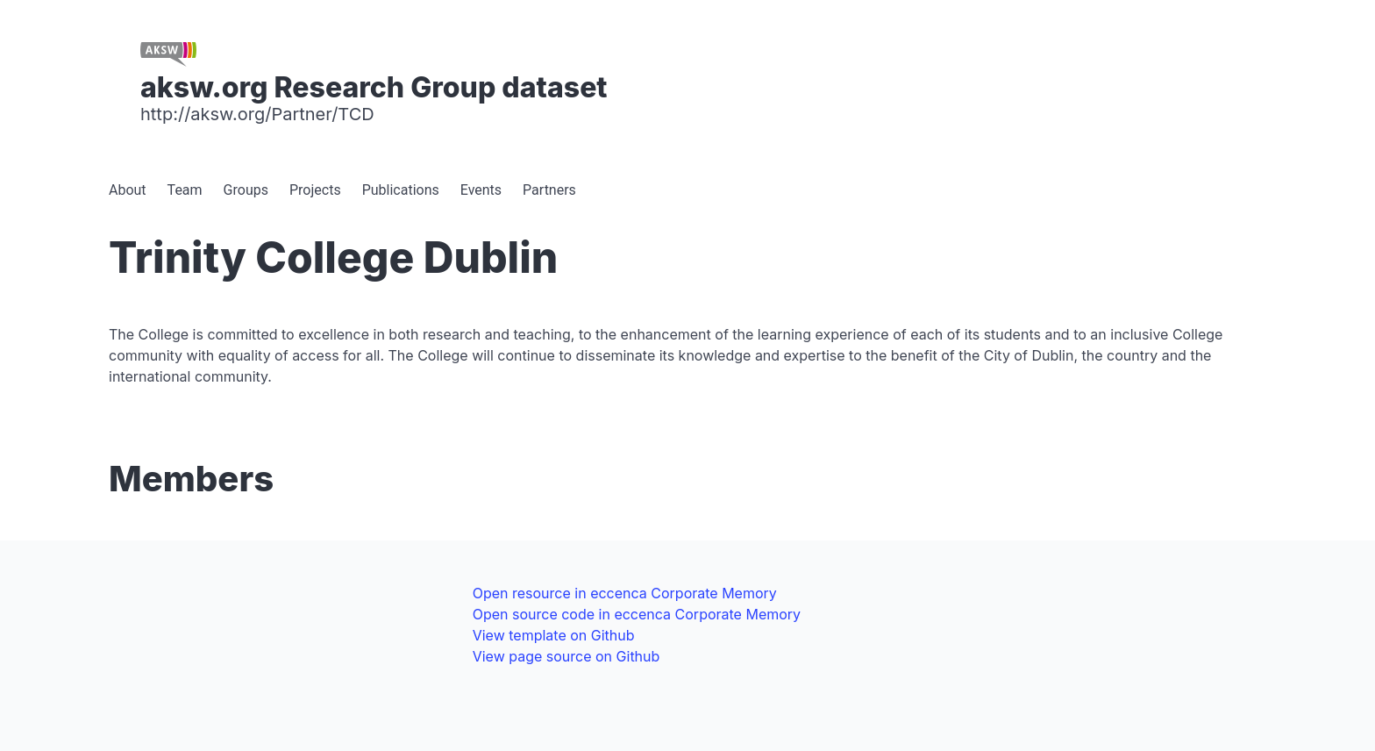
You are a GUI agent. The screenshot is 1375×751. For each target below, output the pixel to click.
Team (185, 190)
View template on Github (554, 635)
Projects (315, 190)
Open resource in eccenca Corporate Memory (625, 593)
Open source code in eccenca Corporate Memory (637, 614)
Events (481, 190)
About (127, 190)
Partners (549, 190)
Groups (246, 190)
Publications (400, 190)
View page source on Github (566, 656)
